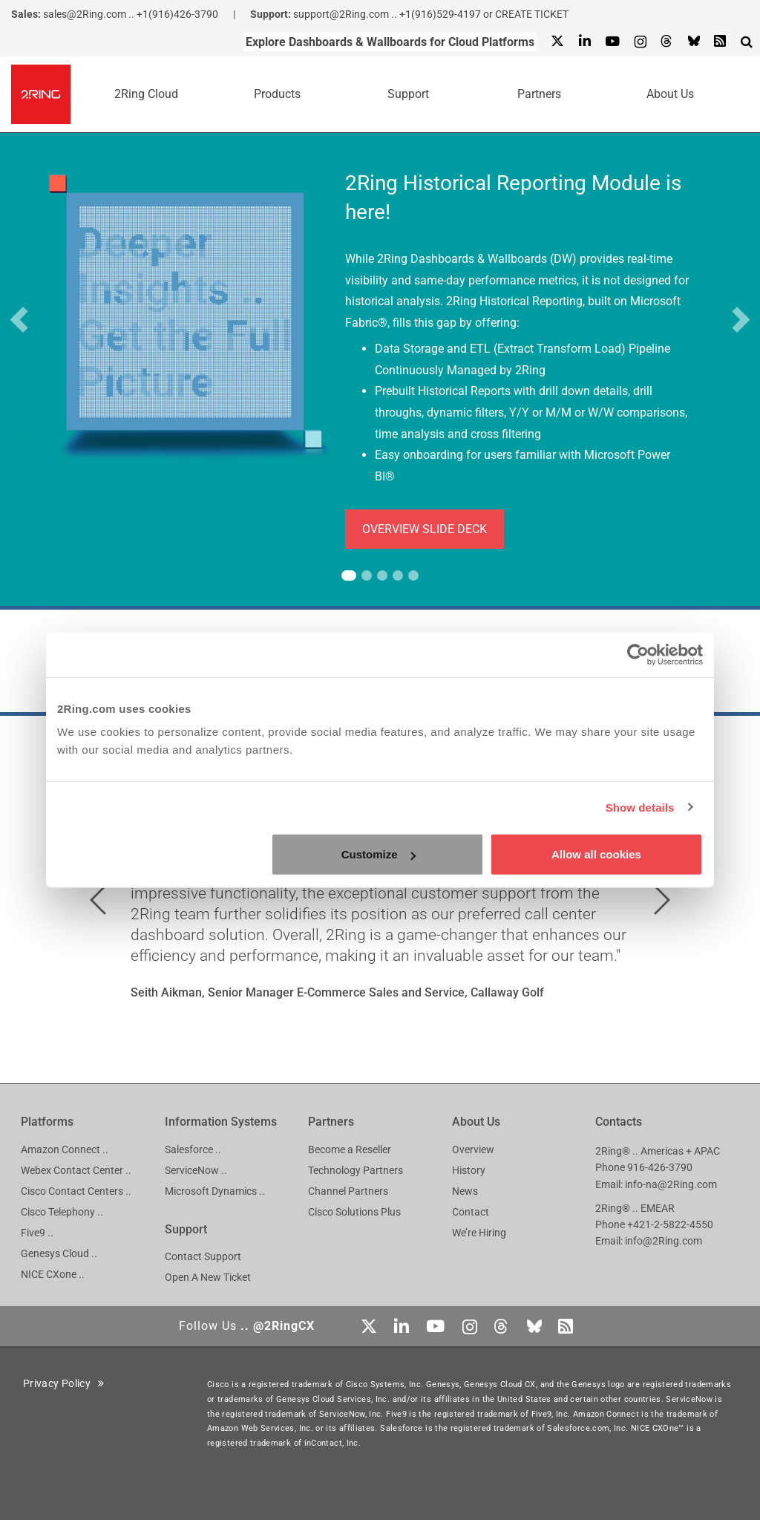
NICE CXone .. (53, 1274)
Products (277, 94)
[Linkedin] (584, 42)
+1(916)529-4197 (440, 14)
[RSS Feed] (720, 42)
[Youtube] (612, 42)
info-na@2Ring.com (671, 1184)
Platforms (47, 1122)
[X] (557, 42)
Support (408, 94)
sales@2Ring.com (84, 14)
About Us (670, 94)
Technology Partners (355, 1170)
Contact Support (203, 1256)
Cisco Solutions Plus (354, 1212)
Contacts (618, 1122)
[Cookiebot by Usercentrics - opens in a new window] (638, 654)
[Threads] (666, 42)
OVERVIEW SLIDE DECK (424, 529)
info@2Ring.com (663, 1241)
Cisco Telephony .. (62, 1212)
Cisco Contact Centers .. (76, 1191)
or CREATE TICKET (526, 14)
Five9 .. (37, 1233)
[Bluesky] (693, 42)
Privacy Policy (64, 1383)
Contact (470, 1212)
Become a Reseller (349, 1149)
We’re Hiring (479, 1233)
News (465, 1191)
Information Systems (221, 1122)
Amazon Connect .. (64, 1149)
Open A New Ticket (208, 1277)
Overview (473, 1149)
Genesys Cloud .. (59, 1253)
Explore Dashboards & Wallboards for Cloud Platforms (390, 42)
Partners (539, 94)
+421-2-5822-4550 (670, 1224)
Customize (378, 854)
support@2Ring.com (341, 14)
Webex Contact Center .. (76, 1170)
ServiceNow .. (196, 1170)
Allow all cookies (596, 854)
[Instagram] (640, 42)
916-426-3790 (659, 1167)
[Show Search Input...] (746, 41)
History (468, 1170)
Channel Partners (348, 1191)
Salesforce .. (193, 1149)
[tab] (348, 575)
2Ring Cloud (146, 94)
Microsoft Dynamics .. (215, 1191)
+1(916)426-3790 (177, 14)
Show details (640, 806)
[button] (19, 319)
